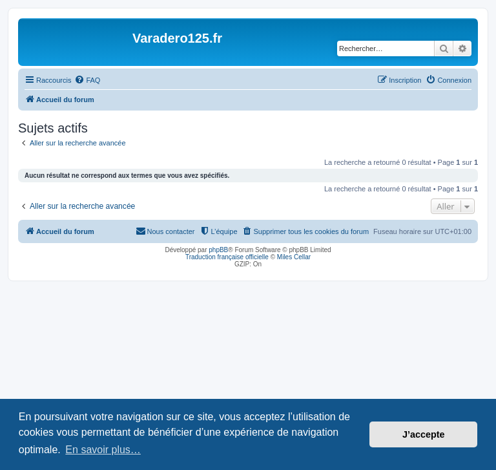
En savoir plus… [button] (103, 449)
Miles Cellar (294, 257)
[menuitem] (87, 80)
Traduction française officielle (227, 257)
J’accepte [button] (423, 434)
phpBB (218, 249)
